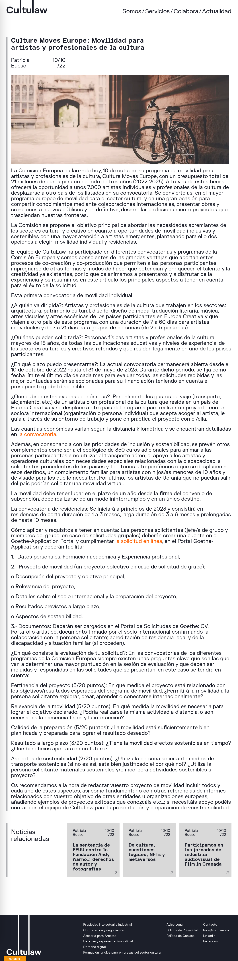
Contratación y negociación (103, 930)
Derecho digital (94, 947)
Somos (131, 11)
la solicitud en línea (138, 541)
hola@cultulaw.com (217, 930)
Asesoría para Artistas (99, 936)
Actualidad (216, 11)
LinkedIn (209, 936)
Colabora (186, 11)
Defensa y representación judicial (108, 941)
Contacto (210, 925)
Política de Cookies (180, 936)
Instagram (210, 941)
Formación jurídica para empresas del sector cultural (122, 952)
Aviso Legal (175, 925)
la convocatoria (37, 434)
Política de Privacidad (182, 930)
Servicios (157, 11)
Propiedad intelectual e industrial (107, 925)
